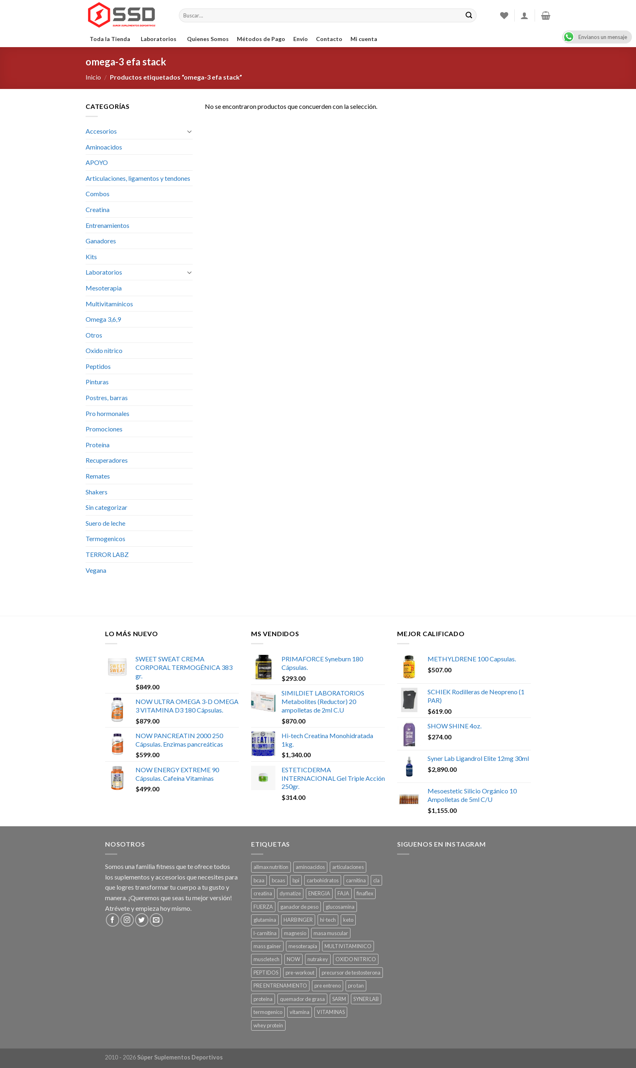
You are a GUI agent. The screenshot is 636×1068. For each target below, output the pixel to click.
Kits (91, 256)
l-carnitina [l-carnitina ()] (265, 933)
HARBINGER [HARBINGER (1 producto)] (298, 919)
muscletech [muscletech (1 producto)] (266, 959)
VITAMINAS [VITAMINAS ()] (331, 1012)
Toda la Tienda (111, 38)
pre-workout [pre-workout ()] (300, 972)
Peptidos (98, 366)
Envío (300, 38)
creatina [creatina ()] (263, 893)
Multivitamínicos (109, 304)
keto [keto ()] (348, 919)
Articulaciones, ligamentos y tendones (138, 178)
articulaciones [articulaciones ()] (348, 867)
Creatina (98, 209)
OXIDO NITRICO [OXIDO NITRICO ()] (355, 959)
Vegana (96, 570)
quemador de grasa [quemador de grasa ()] (302, 999)
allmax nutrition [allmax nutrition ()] (271, 867)
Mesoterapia (104, 288)
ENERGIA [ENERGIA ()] (319, 893)
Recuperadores (107, 460)
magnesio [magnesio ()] (295, 933)
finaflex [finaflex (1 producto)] (365, 893)
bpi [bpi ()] (295, 880)
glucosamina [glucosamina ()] (340, 906)
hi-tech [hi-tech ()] (328, 919)
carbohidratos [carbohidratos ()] (323, 880)
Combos (98, 193)
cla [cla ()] (376, 880)
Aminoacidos (104, 147)
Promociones (104, 429)
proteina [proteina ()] (263, 999)
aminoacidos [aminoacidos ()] (310, 867)
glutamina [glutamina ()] (265, 919)
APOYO (97, 162)
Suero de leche (105, 523)
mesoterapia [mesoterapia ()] (302, 946)
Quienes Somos (208, 38)
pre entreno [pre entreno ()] (327, 985)
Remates (98, 476)
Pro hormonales (107, 413)
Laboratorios (160, 38)
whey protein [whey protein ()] (268, 1025)
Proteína (98, 444)
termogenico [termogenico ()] (268, 1012)
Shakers (96, 492)
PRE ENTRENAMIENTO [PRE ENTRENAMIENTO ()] (280, 985)
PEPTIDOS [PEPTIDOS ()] (266, 972)
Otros (94, 335)
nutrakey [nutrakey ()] (317, 959)
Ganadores (101, 241)
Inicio (93, 77)
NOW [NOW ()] (293, 959)
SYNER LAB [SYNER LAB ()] (366, 999)
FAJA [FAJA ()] (343, 893)
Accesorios (101, 131)
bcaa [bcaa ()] (259, 880)
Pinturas (97, 382)
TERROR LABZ (107, 554)
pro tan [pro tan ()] (356, 985)
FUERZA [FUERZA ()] (263, 906)
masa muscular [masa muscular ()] (331, 933)
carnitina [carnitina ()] (356, 880)
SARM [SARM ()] (339, 999)
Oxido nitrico (104, 350)
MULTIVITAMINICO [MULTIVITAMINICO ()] (348, 946)
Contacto (329, 38)
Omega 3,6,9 (103, 319)
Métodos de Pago (261, 38)
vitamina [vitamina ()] (299, 1012)
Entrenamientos (107, 225)
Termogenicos (105, 538)
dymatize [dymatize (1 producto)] (290, 893)
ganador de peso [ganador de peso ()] (299, 906)
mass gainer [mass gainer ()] (267, 946)
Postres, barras (107, 397)
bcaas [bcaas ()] (278, 880)
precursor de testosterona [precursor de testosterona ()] (351, 972)
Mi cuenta (363, 38)
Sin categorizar (106, 507)
